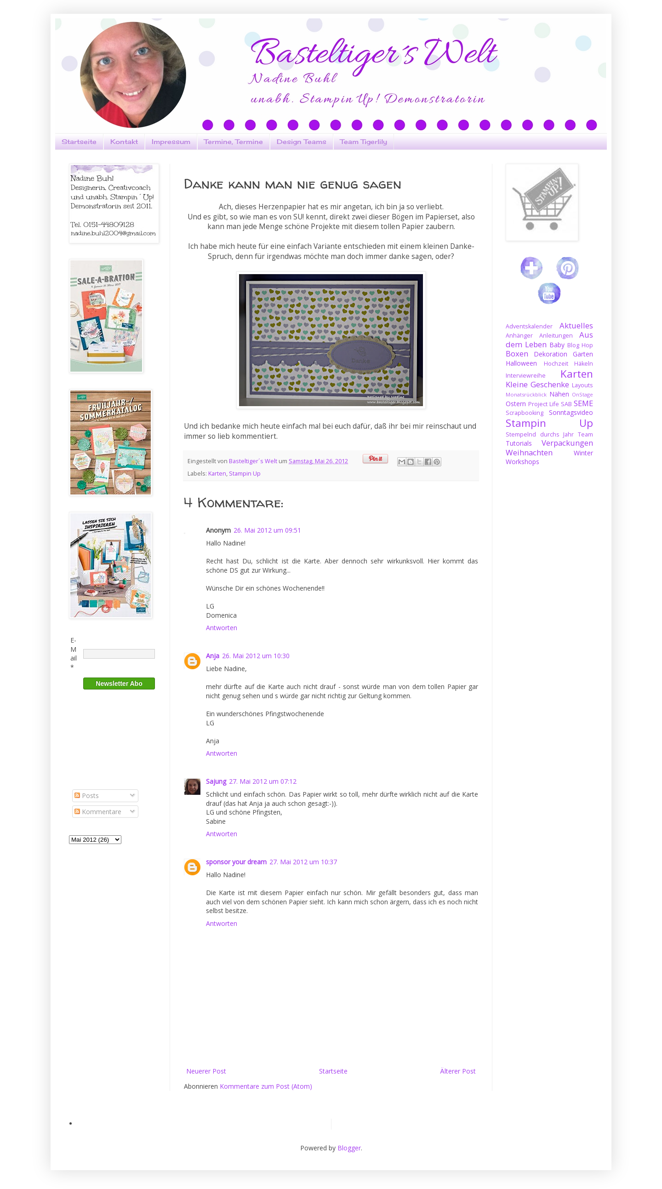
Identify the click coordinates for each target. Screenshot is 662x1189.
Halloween (521, 363)
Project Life (543, 404)
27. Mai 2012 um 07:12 (263, 781)
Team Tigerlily (363, 141)
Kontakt (124, 141)
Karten (217, 473)
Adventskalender (529, 326)
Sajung (216, 781)
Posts (86, 795)
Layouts (582, 385)
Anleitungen (556, 335)
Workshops (522, 461)
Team (585, 434)
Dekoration (550, 354)
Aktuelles (576, 325)
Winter (583, 452)
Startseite (79, 141)
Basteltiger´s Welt (254, 461)
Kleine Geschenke (537, 384)
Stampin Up (245, 473)
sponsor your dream (236, 861)
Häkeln (583, 364)
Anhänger (519, 335)
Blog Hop (580, 345)
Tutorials (519, 443)
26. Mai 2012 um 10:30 (256, 655)
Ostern (516, 403)
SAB (566, 404)
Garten (583, 354)
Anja (212, 655)
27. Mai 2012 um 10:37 (303, 861)
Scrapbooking (524, 413)
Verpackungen (567, 442)
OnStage (582, 394)
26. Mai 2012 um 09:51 (267, 530)
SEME (583, 403)
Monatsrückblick (526, 394)
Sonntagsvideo (571, 412)
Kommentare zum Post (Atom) (266, 1086)
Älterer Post (458, 1071)
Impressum (171, 141)
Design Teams (301, 141)
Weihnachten (529, 452)
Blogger (349, 1147)
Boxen (517, 353)
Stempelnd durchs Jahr (540, 434)
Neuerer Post (206, 1071)
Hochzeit (556, 364)
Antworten (221, 627)
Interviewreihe (526, 375)
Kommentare (97, 811)
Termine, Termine (233, 141)
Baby (557, 344)
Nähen (559, 394)
